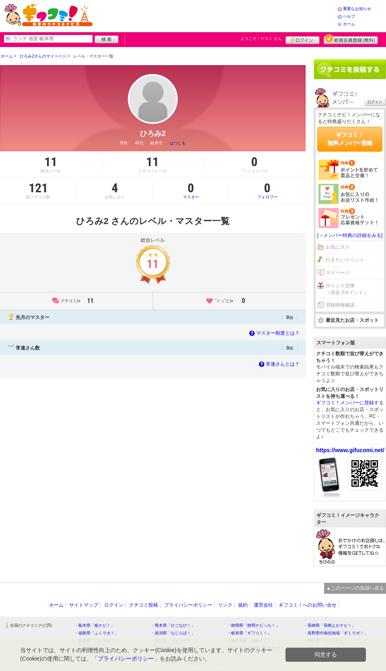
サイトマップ (83, 605)
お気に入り (338, 247)
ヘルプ (349, 16)
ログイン (302, 39)
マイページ (338, 273)
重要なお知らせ (357, 8)
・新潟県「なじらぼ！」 (173, 633)
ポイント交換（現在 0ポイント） (347, 289)
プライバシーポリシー (188, 605)
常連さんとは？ (278, 364)
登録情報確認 (340, 305)
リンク (225, 605)
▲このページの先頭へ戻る (355, 588)
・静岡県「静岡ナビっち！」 (253, 625)
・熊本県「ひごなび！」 (173, 625)
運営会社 (263, 605)
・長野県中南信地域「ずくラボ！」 (336, 633)
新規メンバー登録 (351, 39)
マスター (191, 190)
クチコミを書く (350, 69)
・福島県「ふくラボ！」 (96, 633)
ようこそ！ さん (261, 38)
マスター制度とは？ (274, 333)
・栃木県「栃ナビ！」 (94, 625)
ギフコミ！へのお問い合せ (308, 605)
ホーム (349, 24)
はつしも (178, 143)
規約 (243, 605)
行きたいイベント (345, 260)
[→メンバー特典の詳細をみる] (350, 235)
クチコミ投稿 (143, 605)
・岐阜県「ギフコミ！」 (249, 633)
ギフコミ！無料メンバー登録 (349, 139)
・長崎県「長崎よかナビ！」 (330, 625)
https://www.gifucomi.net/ (350, 450)
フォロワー (267, 190)
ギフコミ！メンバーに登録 (345, 402)
